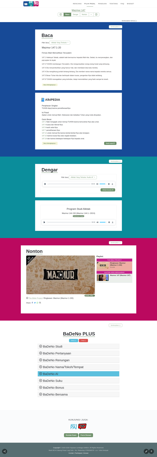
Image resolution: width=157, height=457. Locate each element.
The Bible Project (36, 298)
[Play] (45, 184)
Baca (67, 14)
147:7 (44, 130)
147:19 (44, 138)
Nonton (84, 14)
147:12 (44, 133)
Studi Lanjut (110, 143)
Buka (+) (73, 340)
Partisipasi (78, 453)
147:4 (44, 125)
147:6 (44, 127)
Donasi (85, 453)
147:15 (44, 136)
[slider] (69, 184)
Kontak (71, 453)
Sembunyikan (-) (115, 27)
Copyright (56, 448)
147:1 (44, 122)
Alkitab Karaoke (107, 190)
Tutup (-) (83, 340)
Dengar (75, 14)
